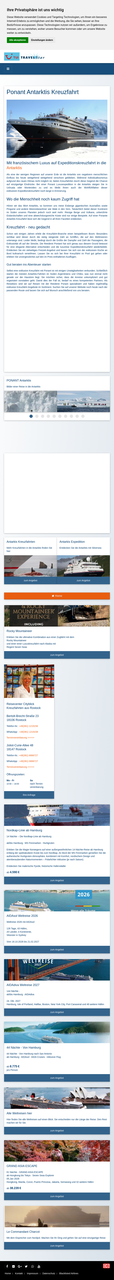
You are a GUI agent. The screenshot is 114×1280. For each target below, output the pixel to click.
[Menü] (8, 69)
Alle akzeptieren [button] (17, 40)
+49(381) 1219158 (28, 726)
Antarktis (14, 168)
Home (57, 595)
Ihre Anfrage (29, 795)
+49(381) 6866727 (28, 755)
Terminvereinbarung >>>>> (20, 737)
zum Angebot (39, 581)
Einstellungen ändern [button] (42, 40)
